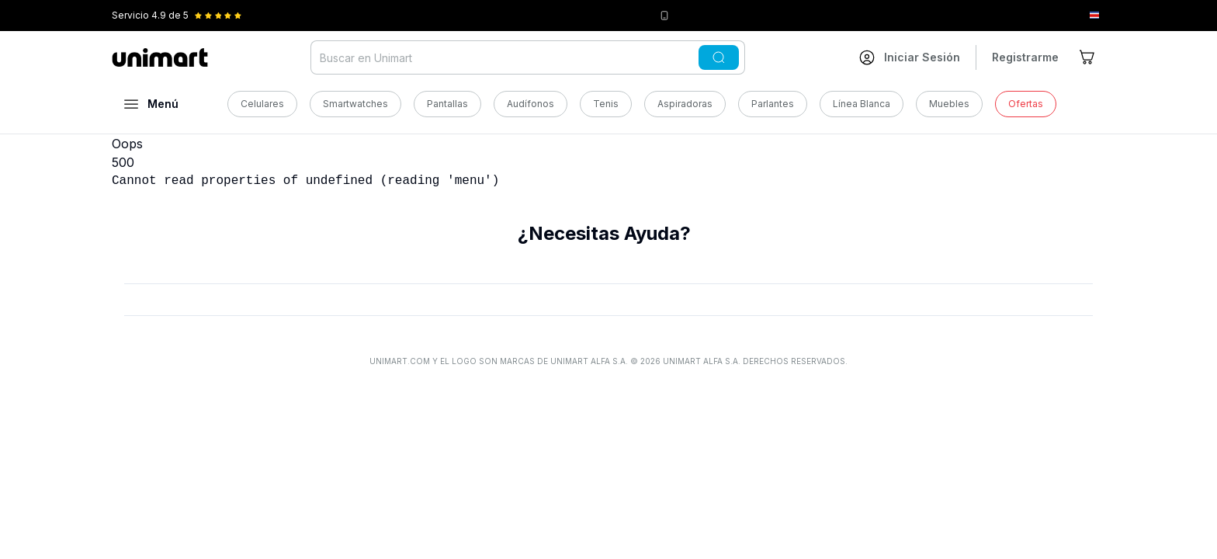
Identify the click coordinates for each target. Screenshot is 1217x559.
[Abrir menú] (151, 104)
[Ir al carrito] (1088, 57)
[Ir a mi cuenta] (910, 57)
